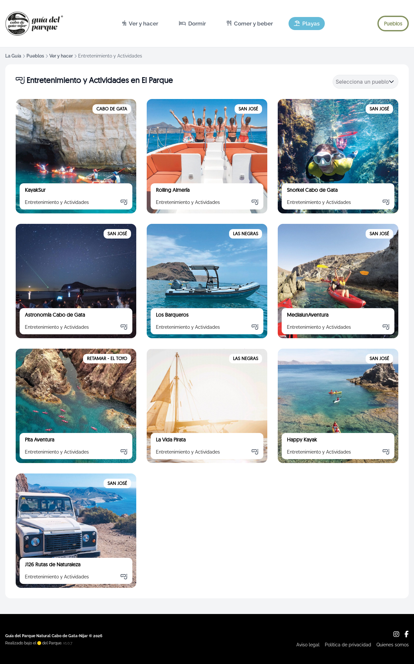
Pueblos (35, 55)
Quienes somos (392, 644)
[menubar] (221, 23)
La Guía (13, 55)
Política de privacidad (348, 644)
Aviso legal (308, 644)
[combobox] (362, 81)
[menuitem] (140, 23)
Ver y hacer (61, 55)
